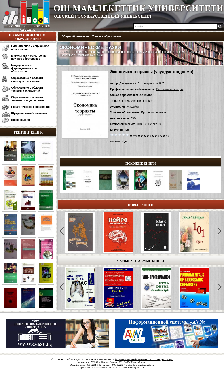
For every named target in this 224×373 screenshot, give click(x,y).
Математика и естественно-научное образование (29, 57)
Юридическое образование (29, 113)
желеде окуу (118, 141)
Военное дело (20, 119)
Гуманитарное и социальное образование (30, 48)
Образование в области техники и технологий (27, 89)
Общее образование (75, 36)
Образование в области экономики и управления (27, 99)
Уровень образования (106, 36)
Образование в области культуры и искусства (27, 79)
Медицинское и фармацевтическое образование (24, 68)
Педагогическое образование (30, 106)
